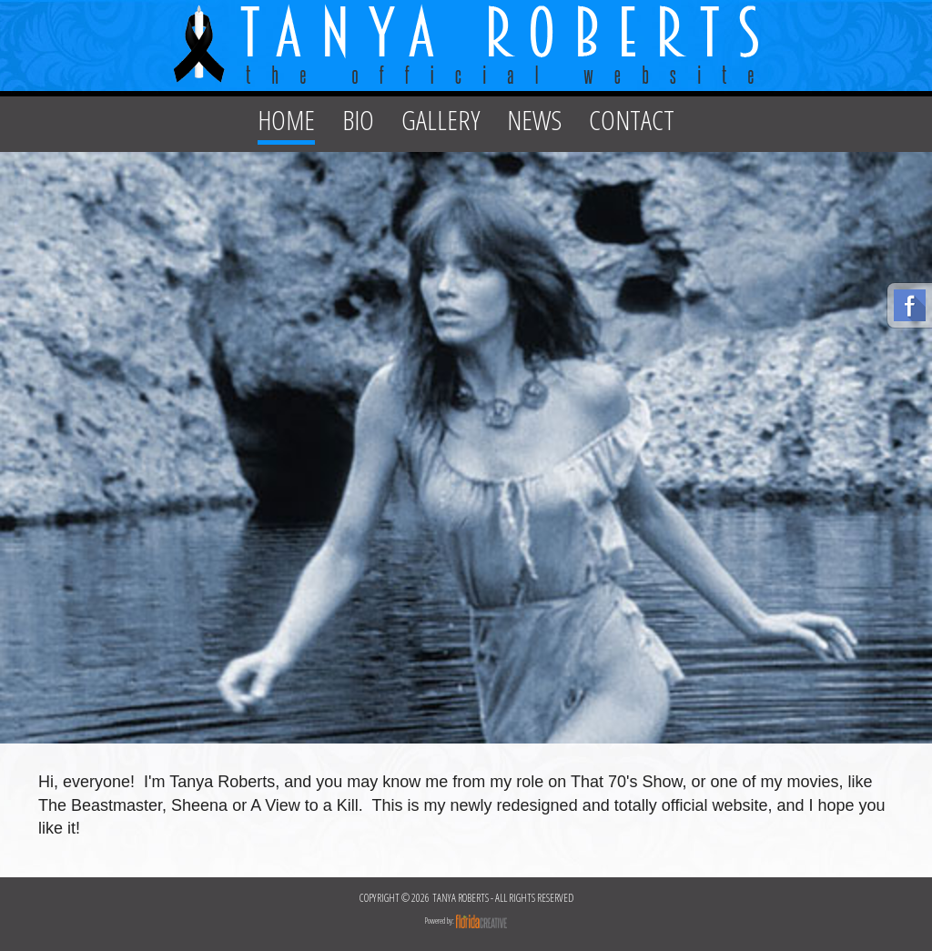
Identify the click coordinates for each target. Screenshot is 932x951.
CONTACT (631, 119)
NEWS (534, 119)
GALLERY (440, 119)
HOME (286, 119)
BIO (358, 119)
